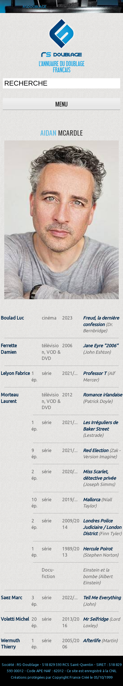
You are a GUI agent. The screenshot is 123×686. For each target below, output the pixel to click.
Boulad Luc (12, 317)
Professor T (94, 373)
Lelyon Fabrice (15, 373)
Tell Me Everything (102, 597)
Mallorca (91, 499)
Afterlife (91, 640)
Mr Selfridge (95, 619)
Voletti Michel (15, 619)
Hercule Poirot (97, 548)
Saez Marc (11, 597)
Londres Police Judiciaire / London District (102, 527)
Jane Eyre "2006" (100, 345)
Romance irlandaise (102, 394)
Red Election (95, 450)
